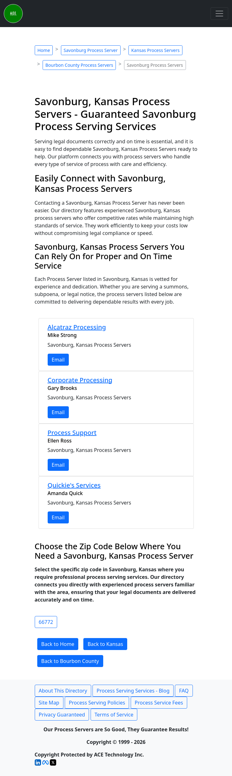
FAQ (183, 690)
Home (44, 50)
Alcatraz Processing (77, 327)
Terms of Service (114, 714)
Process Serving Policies (97, 702)
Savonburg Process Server (91, 50)
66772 (46, 622)
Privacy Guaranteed (62, 714)
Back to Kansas (105, 644)
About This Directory (63, 690)
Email (58, 359)
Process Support (72, 432)
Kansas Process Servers (155, 50)
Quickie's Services (74, 485)
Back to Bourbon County (70, 661)
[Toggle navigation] (219, 13)
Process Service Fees (159, 702)
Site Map (49, 702)
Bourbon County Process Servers (79, 65)
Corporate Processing (80, 380)
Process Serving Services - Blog (133, 690)
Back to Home (57, 644)
